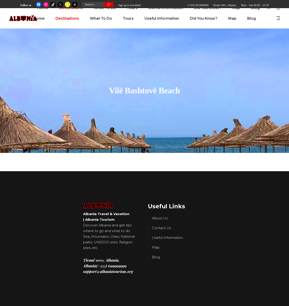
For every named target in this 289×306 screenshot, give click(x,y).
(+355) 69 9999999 (198, 5)
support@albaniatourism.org (108, 271)
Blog (156, 257)
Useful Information (167, 237)
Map (156, 247)
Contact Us (161, 228)
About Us (160, 218)
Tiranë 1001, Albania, (224, 5)
